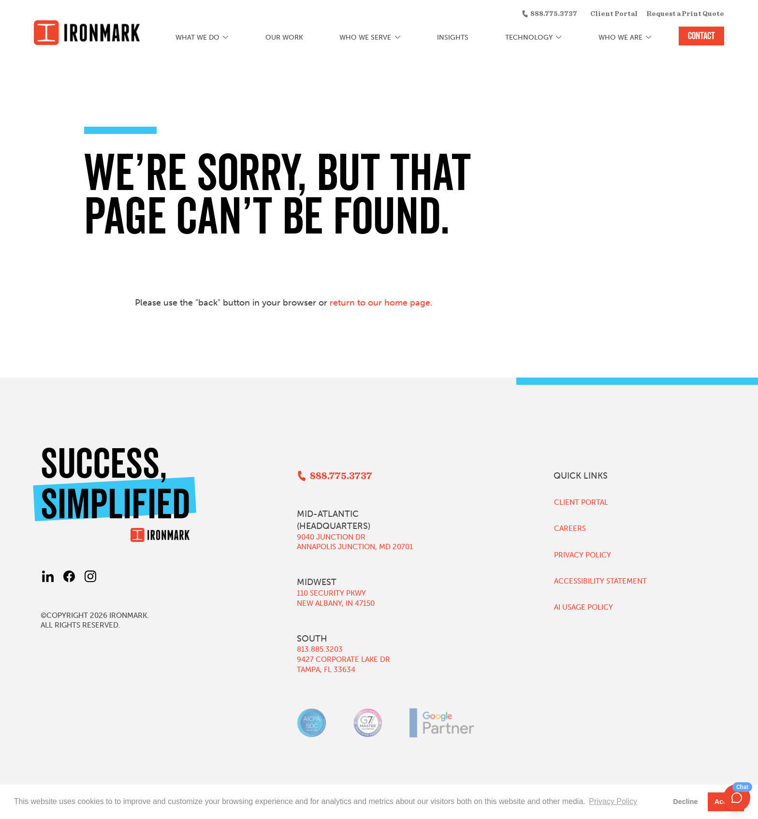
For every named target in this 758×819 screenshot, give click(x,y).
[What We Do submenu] (226, 37)
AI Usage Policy (583, 607)
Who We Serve (365, 37)
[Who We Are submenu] (648, 37)
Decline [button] (685, 801)
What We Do (197, 37)
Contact (701, 36)
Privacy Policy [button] (613, 801)
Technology (529, 37)
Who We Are (620, 37)
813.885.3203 (320, 649)
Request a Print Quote (685, 14)
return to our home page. (381, 302)
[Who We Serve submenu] (398, 37)
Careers (570, 528)
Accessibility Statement (600, 581)
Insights (452, 37)
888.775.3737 (553, 14)
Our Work (284, 37)
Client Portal (614, 14)
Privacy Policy (582, 555)
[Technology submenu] (558, 37)
